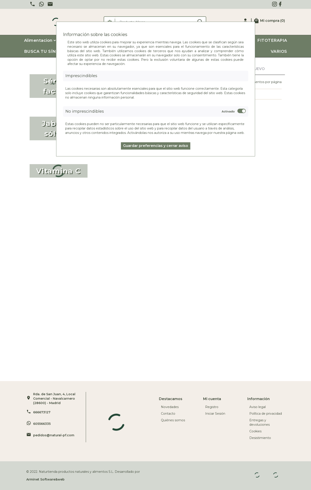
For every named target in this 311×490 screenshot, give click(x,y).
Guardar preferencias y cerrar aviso (155, 146)
